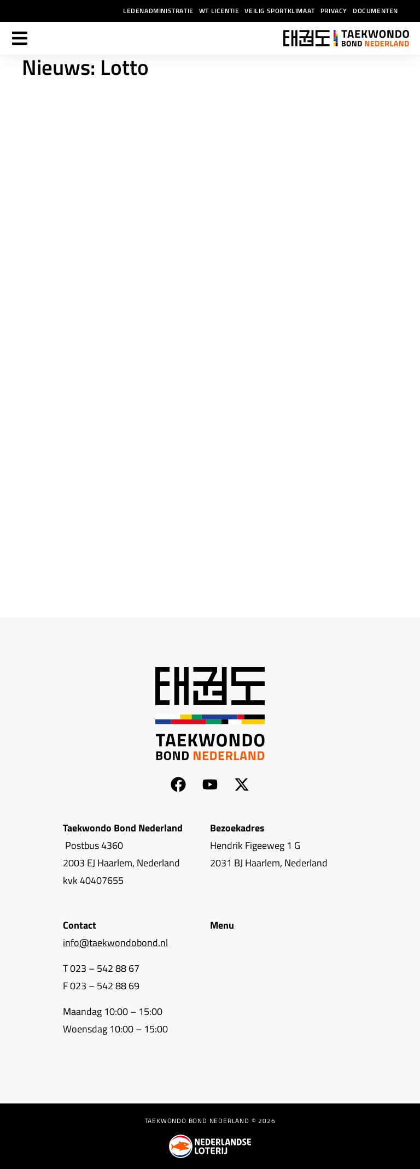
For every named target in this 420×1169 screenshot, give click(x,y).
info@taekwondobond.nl (115, 942)
